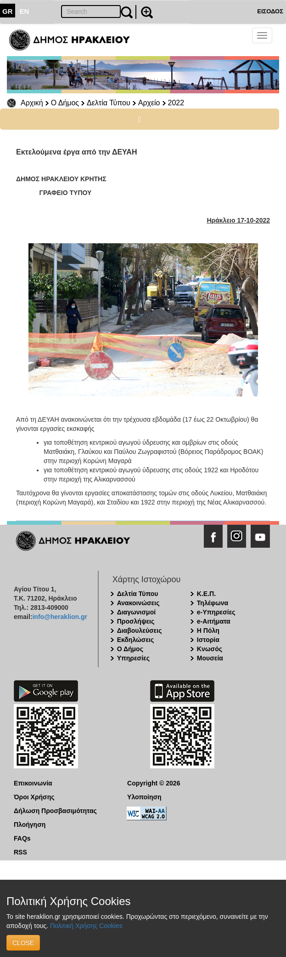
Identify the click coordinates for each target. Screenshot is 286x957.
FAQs (22, 838)
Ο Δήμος (65, 103)
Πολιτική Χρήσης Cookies (86, 925)
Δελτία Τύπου (108, 103)
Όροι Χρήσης (34, 797)
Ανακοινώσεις (138, 603)
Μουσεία (210, 658)
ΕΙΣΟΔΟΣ (270, 11)
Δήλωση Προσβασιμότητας (55, 810)
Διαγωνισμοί (136, 612)
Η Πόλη (208, 630)
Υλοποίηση (144, 797)
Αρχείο (149, 103)
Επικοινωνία (33, 783)
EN (24, 11)
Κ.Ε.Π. (206, 593)
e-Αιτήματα (213, 621)
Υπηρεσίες (133, 658)
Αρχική (32, 103)
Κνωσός (209, 649)
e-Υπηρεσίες (216, 612)
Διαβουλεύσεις (139, 630)
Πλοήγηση (29, 824)
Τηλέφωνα (212, 603)
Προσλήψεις (136, 621)
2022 (176, 103)
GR (7, 11)
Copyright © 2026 (153, 783)
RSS (20, 852)
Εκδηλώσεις (135, 639)
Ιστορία (208, 639)
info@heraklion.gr (59, 616)
